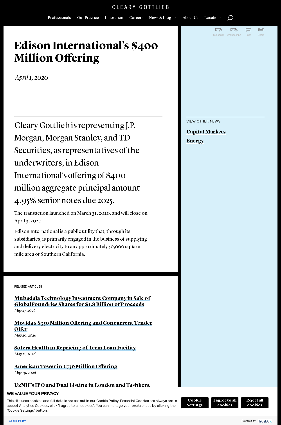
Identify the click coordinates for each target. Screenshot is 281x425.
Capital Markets (206, 132)
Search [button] (230, 18)
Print (248, 34)
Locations (212, 18)
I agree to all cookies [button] (224, 402)
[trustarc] (264, 420)
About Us (190, 18)
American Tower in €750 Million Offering (65, 366)
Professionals (59, 18)
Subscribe (218, 34)
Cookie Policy (17, 420)
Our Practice (88, 18)
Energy (195, 141)
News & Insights (163, 18)
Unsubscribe (234, 34)
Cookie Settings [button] (195, 402)
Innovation (114, 18)
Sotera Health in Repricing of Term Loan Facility (75, 348)
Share (261, 34)
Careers (136, 18)
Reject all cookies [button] (254, 402)
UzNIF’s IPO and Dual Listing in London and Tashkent (82, 385)
